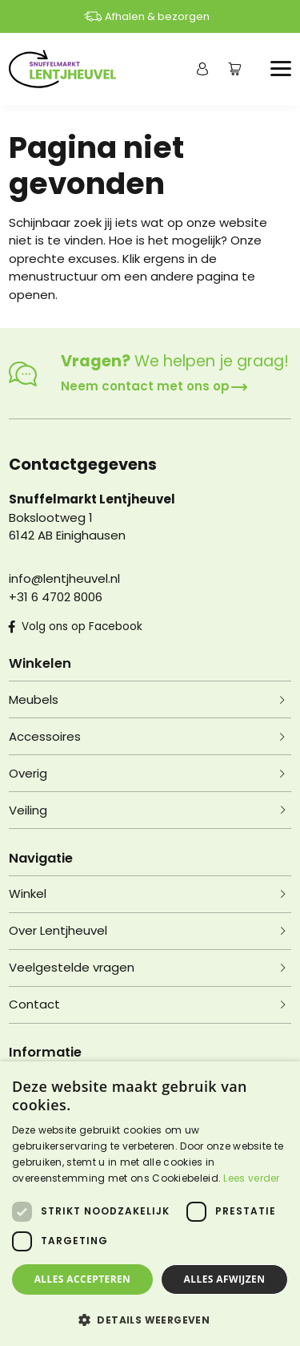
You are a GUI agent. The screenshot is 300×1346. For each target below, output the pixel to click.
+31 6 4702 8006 (55, 596)
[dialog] (150, 1203)
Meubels (33, 699)
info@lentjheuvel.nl (64, 578)
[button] (150, 1320)
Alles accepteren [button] (82, 1279)
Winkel (27, 893)
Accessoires (45, 736)
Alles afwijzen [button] (225, 1279)
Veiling (28, 810)
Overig (28, 773)
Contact (34, 1004)
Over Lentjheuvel (58, 930)
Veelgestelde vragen (71, 967)
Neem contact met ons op (154, 386)
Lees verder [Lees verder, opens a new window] (251, 1178)
